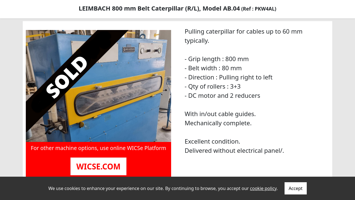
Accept (296, 188)
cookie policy (263, 188)
